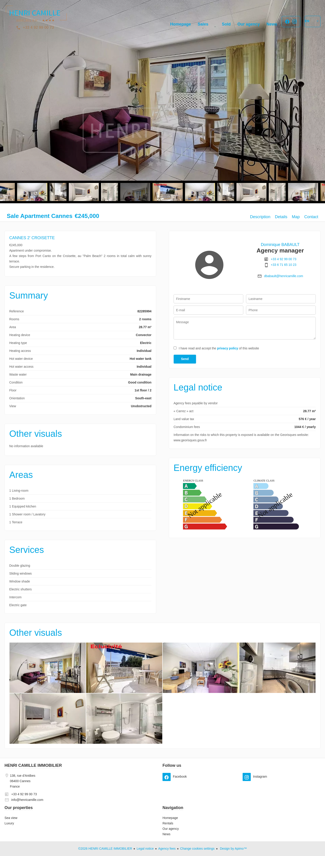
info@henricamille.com (27, 800)
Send (185, 359)
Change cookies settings (197, 848)
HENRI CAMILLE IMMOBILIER (33, 765)
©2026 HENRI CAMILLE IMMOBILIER (105, 848)
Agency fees (167, 848)
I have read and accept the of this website (219, 348)
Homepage (36, 16)
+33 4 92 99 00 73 (38, 27)
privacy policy (227, 348)
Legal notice (145, 848)
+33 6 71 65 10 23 (283, 265)
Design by (233, 848)
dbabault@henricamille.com (283, 276)
